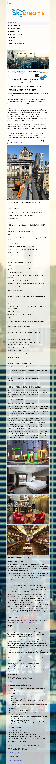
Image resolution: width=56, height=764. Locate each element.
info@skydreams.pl (14, 760)
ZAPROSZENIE (12, 23)
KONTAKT (10, 40)
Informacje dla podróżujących (22, 669)
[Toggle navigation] (9, 2)
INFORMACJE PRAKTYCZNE (15, 35)
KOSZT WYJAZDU (13, 38)
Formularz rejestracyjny (16, 43)
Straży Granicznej (28, 622)
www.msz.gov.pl (34, 660)
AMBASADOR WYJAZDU (14, 26)
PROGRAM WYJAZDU (14, 29)
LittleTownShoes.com (20, 143)
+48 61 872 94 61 (13, 753)
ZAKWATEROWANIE (13, 32)
